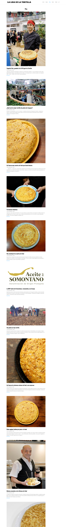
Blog (50, 2)
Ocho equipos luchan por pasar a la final (17, 429)
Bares (53, 2)
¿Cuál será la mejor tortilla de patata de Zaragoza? (20, 108)
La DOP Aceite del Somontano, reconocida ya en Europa (21, 289)
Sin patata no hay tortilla (13, 328)
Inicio (43, 2)
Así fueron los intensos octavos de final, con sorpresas (20, 385)
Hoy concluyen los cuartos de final (15, 254)
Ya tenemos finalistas (12, 210)
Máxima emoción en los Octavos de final (17, 491)
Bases (47, 2)
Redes (56, 2)
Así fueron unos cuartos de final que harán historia (19, 165)
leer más (8, 75)
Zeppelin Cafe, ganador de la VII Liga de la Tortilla (19, 68)
